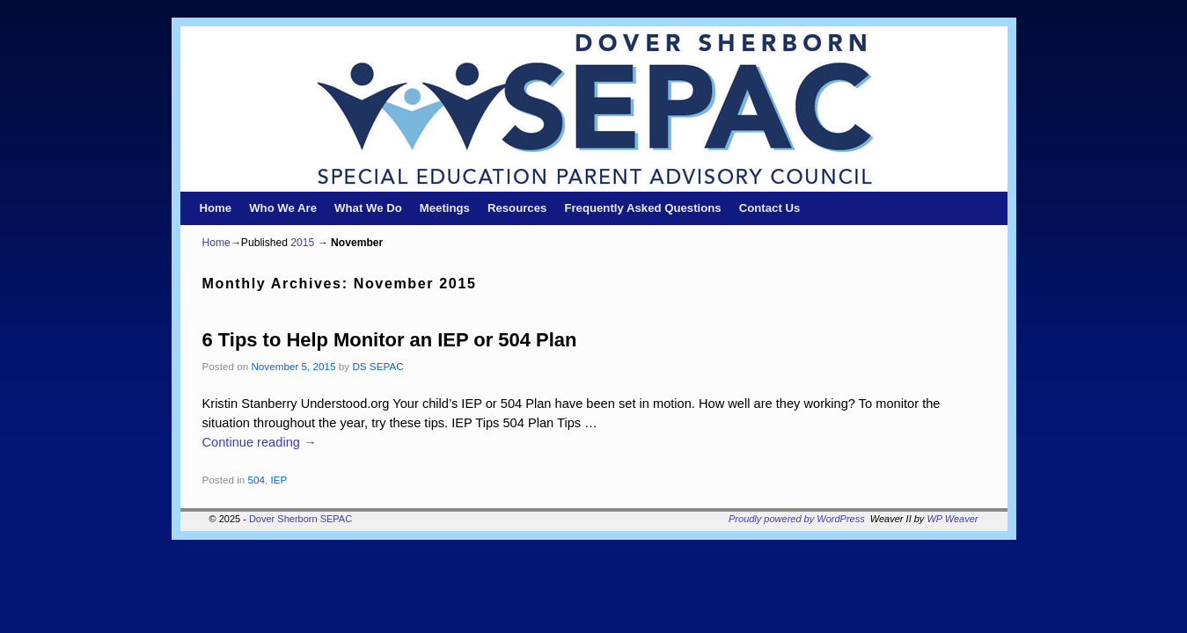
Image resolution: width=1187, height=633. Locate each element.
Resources (516, 208)
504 (256, 479)
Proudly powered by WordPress (797, 518)
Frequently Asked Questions (642, 208)
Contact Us (770, 208)
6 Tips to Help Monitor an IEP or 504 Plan (389, 340)
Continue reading (259, 442)
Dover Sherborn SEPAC (300, 518)
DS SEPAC (377, 366)
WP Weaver (952, 518)
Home (216, 208)
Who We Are (283, 208)
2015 (302, 242)
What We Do (368, 208)
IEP (279, 479)
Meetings (445, 208)
